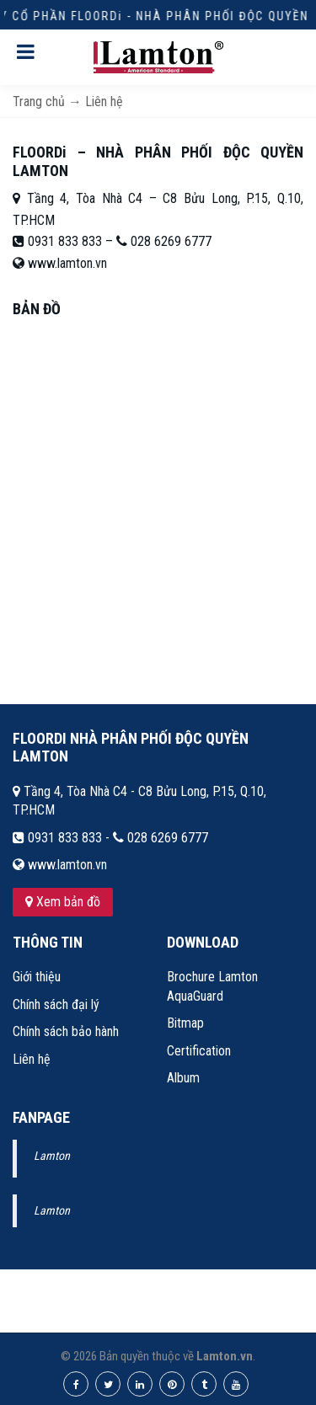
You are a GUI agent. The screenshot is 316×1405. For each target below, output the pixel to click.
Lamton (52, 1155)
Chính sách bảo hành (66, 1031)
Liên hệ (32, 1059)
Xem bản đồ (62, 902)
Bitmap (185, 1023)
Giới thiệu (37, 977)
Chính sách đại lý (56, 1004)
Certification (199, 1051)
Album (183, 1078)
